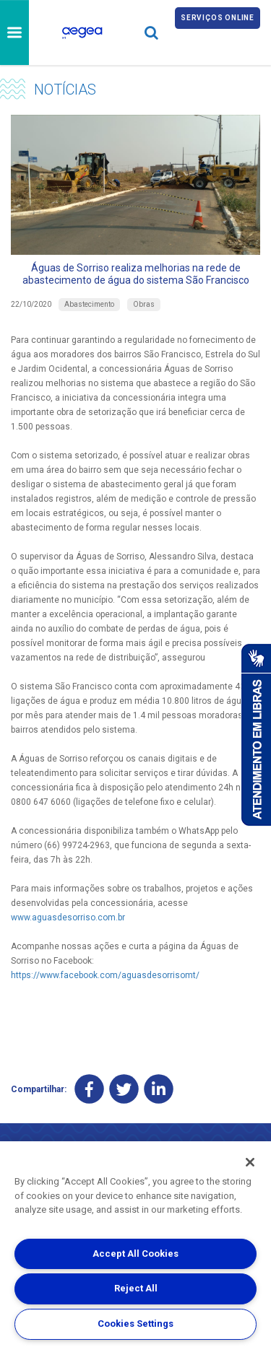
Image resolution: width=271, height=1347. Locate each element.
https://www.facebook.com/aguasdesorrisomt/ (105, 975)
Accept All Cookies (135, 1253)
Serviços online (217, 18)
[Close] (250, 1162)
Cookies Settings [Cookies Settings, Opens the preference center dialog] (135, 1323)
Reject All (136, 1288)
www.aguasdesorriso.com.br (68, 917)
